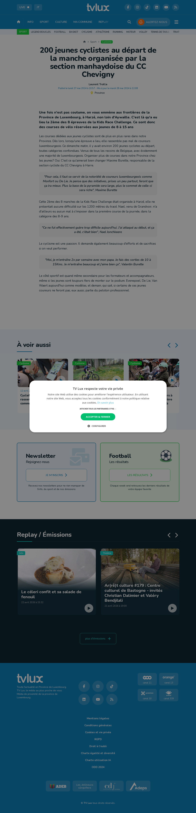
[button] (98, 408)
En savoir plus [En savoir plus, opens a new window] (105, 402)
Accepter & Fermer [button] (98, 416)
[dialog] (97, 406)
